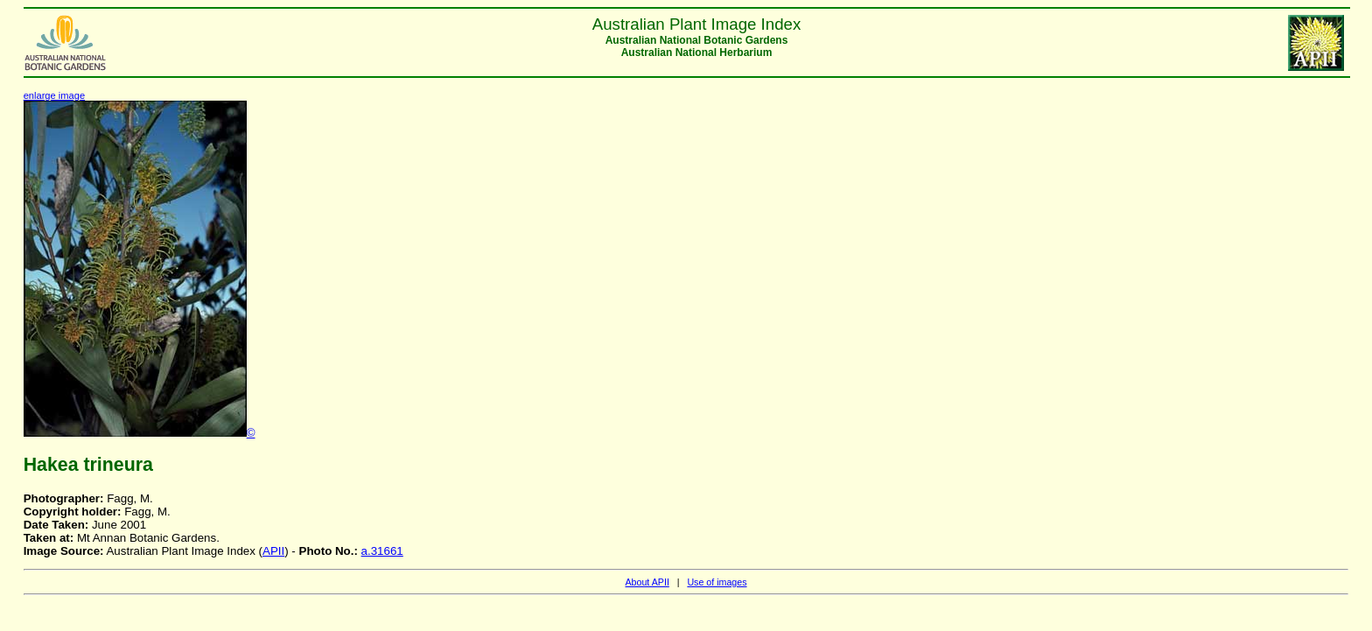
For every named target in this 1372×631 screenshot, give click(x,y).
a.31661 (382, 550)
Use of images (716, 582)
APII (273, 550)
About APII (646, 582)
